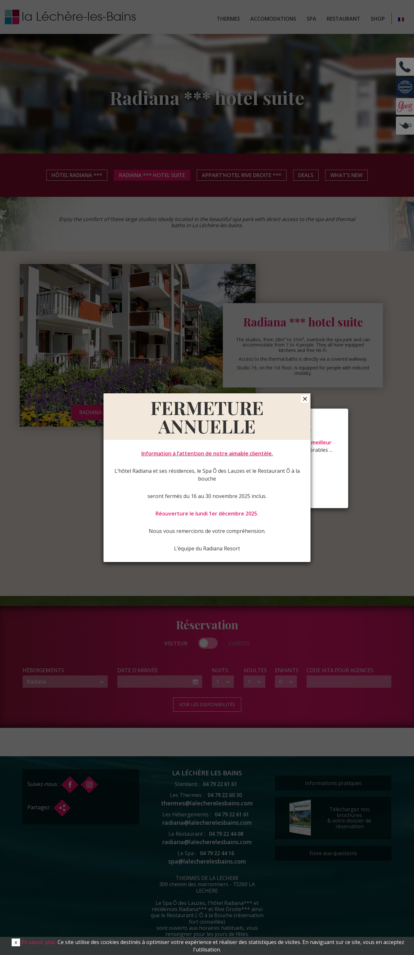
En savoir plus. (38, 942)
